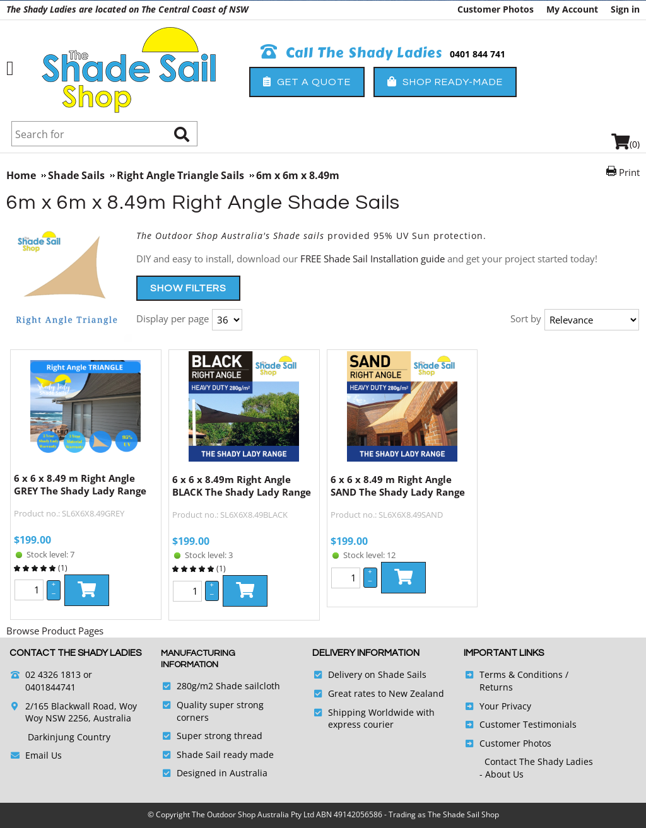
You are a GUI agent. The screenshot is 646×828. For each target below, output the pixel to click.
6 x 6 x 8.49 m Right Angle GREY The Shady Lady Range (80, 484)
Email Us (43, 755)
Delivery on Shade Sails (377, 674)
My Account (572, 9)
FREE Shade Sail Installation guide (372, 258)
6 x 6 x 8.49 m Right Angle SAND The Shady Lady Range (398, 485)
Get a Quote (307, 81)
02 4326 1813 (53, 674)
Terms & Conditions (521, 674)
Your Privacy (505, 706)
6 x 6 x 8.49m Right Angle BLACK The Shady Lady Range (241, 485)
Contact (501, 761)
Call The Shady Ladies (352, 53)
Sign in (625, 9)
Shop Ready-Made (445, 81)
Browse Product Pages (54, 630)
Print (629, 172)
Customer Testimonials (528, 724)
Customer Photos (495, 9)
